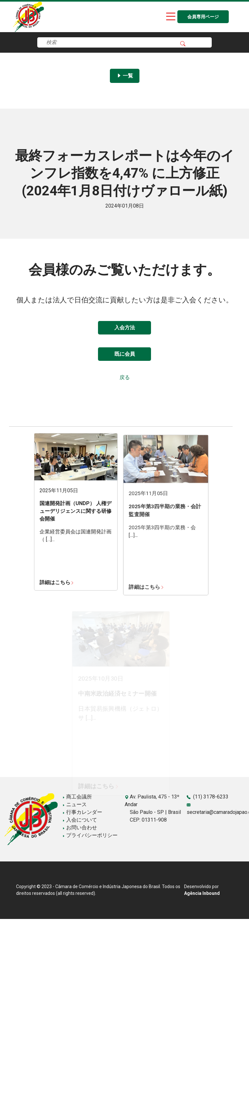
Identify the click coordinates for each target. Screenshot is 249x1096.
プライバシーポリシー (90, 835)
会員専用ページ (203, 17)
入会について (79, 820)
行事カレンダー (82, 812)
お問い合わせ (79, 827)
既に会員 (124, 354)
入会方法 (124, 328)
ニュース (74, 804)
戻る (125, 377)
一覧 (124, 76)
